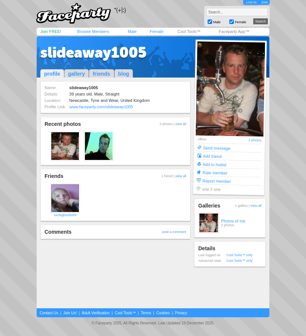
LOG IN (251, 2)
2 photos (254, 140)
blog (123, 74)
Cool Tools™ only (239, 255)
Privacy (181, 313)
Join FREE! (50, 31)
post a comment (174, 232)
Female (156, 31)
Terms (146, 313)
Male (132, 31)
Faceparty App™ (234, 31)
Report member (216, 180)
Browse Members (93, 31)
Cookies (163, 313)
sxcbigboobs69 (65, 215)
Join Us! (70, 313)
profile (52, 74)
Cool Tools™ (189, 31)
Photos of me (233, 221)
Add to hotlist (215, 164)
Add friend (212, 156)
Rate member (214, 172)
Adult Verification (96, 313)
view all (180, 124)
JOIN (264, 2)
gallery (76, 74)
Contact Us (49, 313)
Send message (216, 147)
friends (101, 74)
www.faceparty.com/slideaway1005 (101, 107)
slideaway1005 (93, 52)
